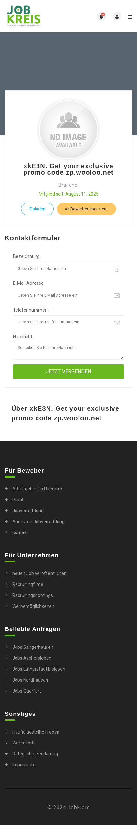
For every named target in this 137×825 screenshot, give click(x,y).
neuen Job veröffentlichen (39, 573)
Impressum (24, 764)
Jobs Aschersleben (31, 658)
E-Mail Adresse (28, 283)
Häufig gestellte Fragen (35, 731)
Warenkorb (23, 742)
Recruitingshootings (32, 595)
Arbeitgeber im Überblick (37, 488)
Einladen (37, 208)
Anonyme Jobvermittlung (38, 521)
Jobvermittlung (28, 510)
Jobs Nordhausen (30, 680)
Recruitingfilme (27, 584)
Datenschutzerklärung (35, 753)
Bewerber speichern (86, 208)
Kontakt (20, 532)
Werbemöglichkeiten (33, 606)
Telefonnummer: (30, 309)
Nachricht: (23, 336)
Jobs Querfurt (26, 691)
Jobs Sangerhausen (32, 647)
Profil (17, 499)
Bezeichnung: (27, 256)
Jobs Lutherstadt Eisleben (38, 669)
